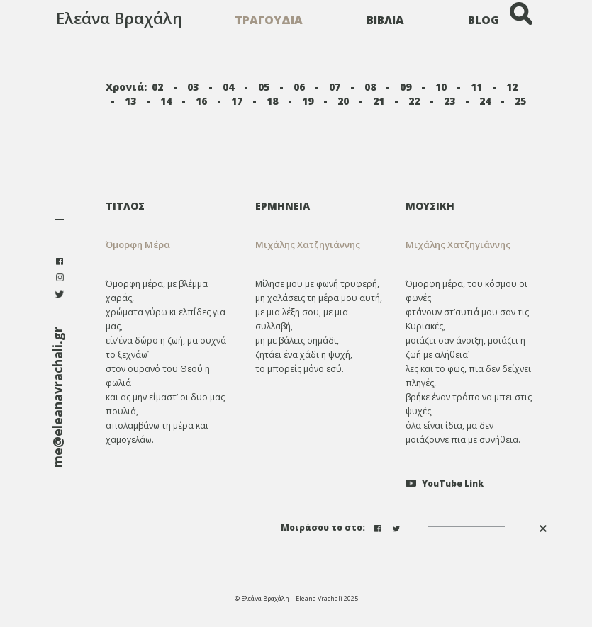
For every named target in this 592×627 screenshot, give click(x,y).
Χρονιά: (126, 87)
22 (414, 101)
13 (130, 101)
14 (166, 101)
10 (441, 87)
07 (334, 87)
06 (299, 87)
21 (378, 101)
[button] (320, 244)
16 (201, 101)
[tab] (320, 205)
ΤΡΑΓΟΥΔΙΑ (269, 20)
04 (228, 87)
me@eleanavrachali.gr (57, 397)
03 (193, 87)
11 (476, 87)
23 (449, 101)
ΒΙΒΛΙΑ (385, 20)
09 (405, 87)
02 (157, 87)
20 (343, 101)
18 (272, 101)
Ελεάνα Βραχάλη (119, 17)
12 (512, 87)
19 (307, 101)
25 (520, 101)
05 (263, 87)
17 (236, 101)
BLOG (483, 20)
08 (370, 87)
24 (485, 101)
